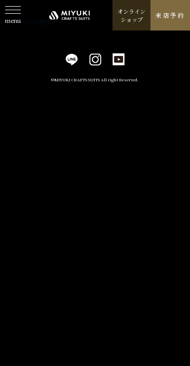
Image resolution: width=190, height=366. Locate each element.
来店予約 (170, 15)
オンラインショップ (131, 15)
